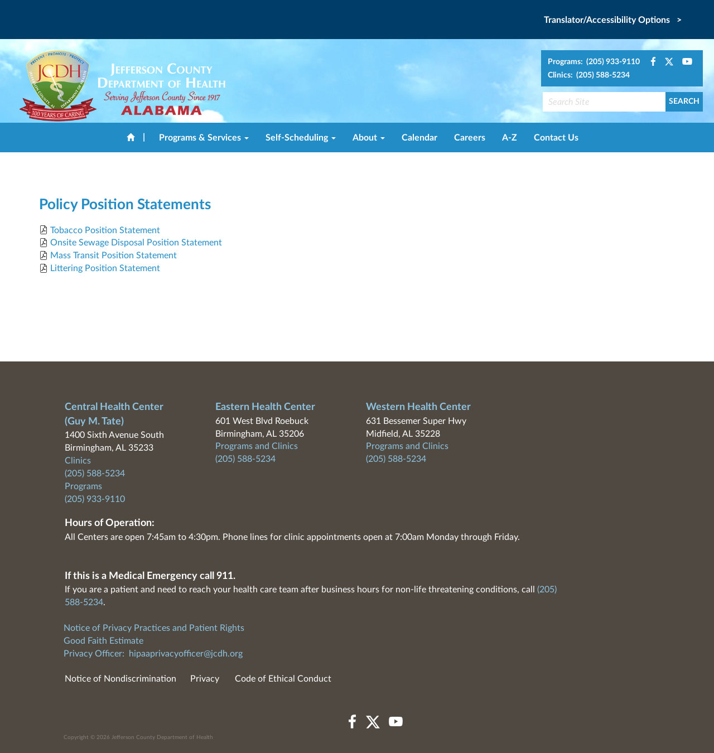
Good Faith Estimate (103, 640)
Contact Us (556, 137)
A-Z (509, 137)
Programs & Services (204, 137)
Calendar (419, 137)
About (369, 137)
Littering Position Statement (105, 268)
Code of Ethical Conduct (283, 678)
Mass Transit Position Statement (113, 255)
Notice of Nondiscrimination (120, 678)
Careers (469, 137)
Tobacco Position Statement (105, 230)
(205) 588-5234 (95, 473)
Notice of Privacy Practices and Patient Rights (154, 628)
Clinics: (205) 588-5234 (589, 75)
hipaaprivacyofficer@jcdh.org (186, 653)
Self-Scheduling (301, 137)
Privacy (204, 678)
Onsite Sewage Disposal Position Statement (136, 242)
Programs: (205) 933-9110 (594, 62)
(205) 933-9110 (95, 499)
